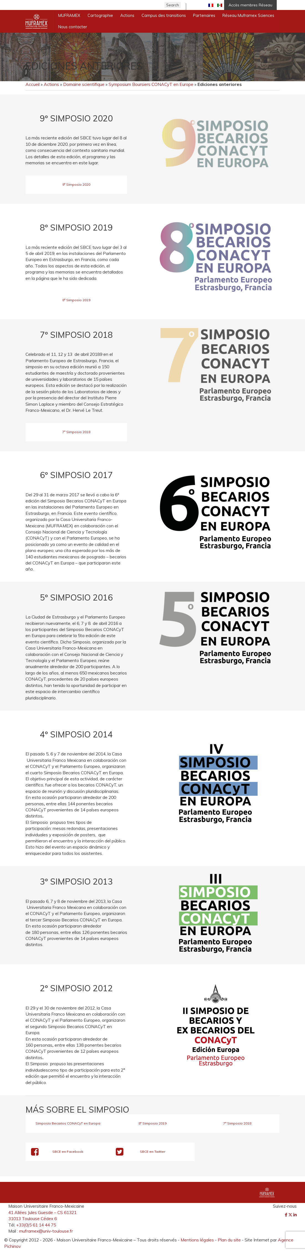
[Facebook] (286, 1214)
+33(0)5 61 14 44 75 (36, 1225)
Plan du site (229, 1240)
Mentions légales (197, 1240)
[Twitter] (290, 1214)
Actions (51, 84)
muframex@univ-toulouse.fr (46, 1231)
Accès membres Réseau (250, 4)
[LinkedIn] (295, 1214)
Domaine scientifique (83, 84)
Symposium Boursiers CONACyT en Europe (151, 84)
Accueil (32, 84)
